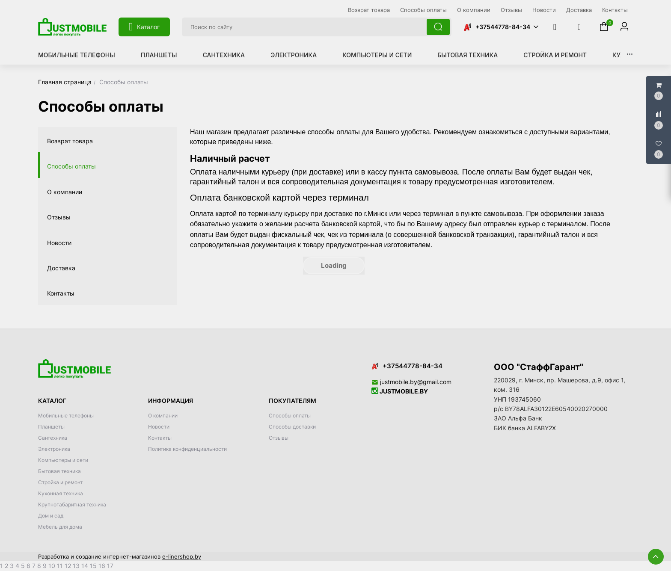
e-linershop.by (181, 556)
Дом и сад (50, 515)
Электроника (293, 55)
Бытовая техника (467, 55)
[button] (500, 27)
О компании (64, 191)
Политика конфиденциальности (187, 449)
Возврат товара (70, 141)
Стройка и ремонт (555, 55)
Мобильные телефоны (76, 55)
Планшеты (159, 55)
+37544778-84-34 (502, 26)
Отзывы (59, 217)
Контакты (60, 293)
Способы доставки (292, 426)
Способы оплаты (71, 166)
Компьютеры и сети (377, 55)
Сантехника (224, 55)
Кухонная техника (60, 493)
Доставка (61, 268)
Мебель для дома (60, 527)
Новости (59, 242)
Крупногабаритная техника (72, 504)
